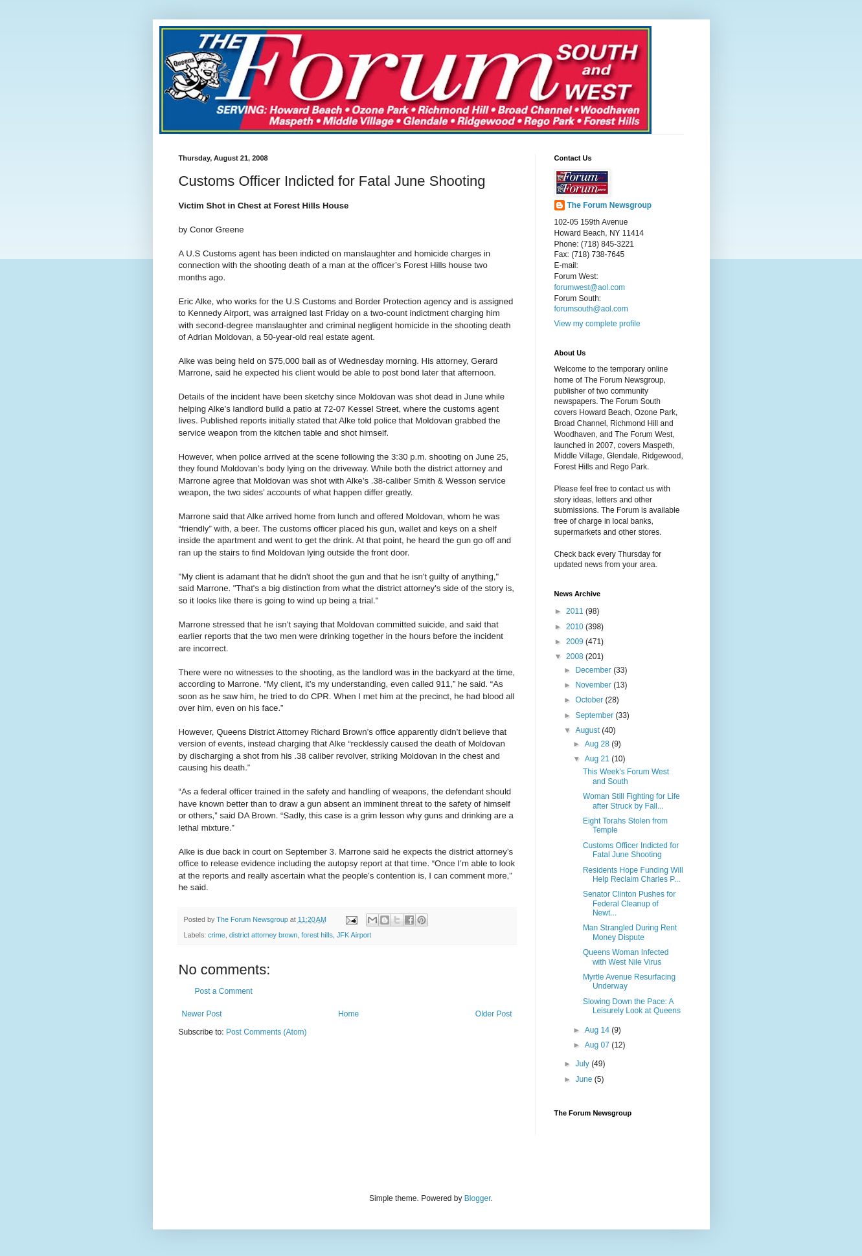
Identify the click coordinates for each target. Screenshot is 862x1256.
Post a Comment (224, 991)
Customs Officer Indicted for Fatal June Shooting (631, 850)
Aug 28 (598, 743)
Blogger (477, 1198)
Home (348, 1013)
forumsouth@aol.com (591, 308)
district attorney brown (263, 935)
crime (216, 935)
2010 (575, 626)
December (594, 670)
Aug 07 (598, 1044)
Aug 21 (598, 758)
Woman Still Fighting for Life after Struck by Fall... (631, 801)
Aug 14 (598, 1030)
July (583, 1063)
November (594, 685)
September (595, 715)
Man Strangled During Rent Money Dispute (630, 932)
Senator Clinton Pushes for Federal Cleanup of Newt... (629, 903)
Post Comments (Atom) (266, 1032)
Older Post (493, 1013)
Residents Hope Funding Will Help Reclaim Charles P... (633, 875)
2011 (575, 611)
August (588, 730)
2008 (575, 656)
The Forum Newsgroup (609, 205)
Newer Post (202, 1013)
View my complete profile (597, 323)
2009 (575, 641)
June (584, 1079)
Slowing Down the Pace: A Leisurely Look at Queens (632, 1006)
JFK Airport (354, 935)
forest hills (317, 935)
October (590, 699)
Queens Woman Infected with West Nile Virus (626, 957)
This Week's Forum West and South (626, 776)
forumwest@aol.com (590, 287)
